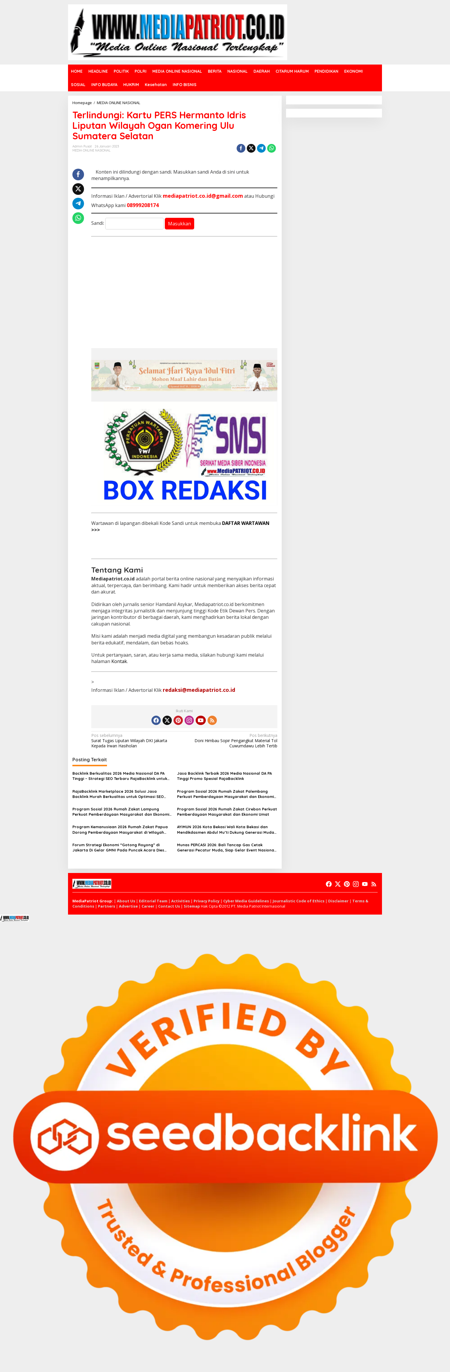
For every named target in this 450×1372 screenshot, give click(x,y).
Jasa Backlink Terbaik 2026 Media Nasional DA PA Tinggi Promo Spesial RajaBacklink (224, 776)
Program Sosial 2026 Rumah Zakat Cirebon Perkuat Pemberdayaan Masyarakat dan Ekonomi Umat (227, 812)
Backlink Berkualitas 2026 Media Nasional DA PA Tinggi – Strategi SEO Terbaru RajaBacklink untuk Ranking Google (119, 776)
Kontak (119, 661)
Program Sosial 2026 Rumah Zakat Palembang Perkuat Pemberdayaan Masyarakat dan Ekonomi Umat (225, 794)
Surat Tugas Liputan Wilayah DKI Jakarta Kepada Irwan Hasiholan (136, 741)
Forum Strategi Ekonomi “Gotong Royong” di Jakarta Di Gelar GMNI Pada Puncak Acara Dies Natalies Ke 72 (118, 847)
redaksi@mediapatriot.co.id (199, 689)
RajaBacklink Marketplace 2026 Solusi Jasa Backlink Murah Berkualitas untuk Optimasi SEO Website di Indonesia (118, 794)
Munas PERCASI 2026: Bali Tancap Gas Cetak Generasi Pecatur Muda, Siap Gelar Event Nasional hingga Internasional (226, 847)
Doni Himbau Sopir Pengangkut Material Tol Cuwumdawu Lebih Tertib (232, 741)
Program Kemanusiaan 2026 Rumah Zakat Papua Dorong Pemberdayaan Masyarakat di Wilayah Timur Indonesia (120, 829)
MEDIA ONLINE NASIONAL (91, 150)
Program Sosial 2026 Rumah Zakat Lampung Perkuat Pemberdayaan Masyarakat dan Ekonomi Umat (120, 812)
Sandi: (127, 223)
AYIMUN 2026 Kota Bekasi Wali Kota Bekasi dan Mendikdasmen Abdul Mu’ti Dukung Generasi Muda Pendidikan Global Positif (225, 829)
